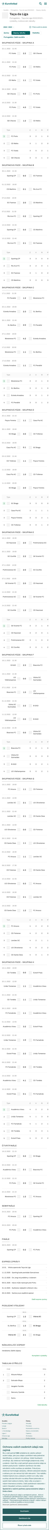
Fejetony (28, 1433)
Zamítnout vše (24, 1518)
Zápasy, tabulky (41, 10)
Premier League (7, 1423)
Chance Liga (6, 1436)
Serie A (4, 1428)
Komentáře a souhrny (32, 1428)
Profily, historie (30, 1438)
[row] (24, 52)
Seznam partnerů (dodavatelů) (15, 1505)
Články (28, 1421)
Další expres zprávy (39, 1299)
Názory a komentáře (32, 1431)
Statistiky (36, 33)
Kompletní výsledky (39, 1356)
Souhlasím (24, 1511)
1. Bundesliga (6, 1431)
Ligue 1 (4, 1433)
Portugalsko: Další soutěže (16, 37)
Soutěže (5, 10)
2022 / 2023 (8, 27)
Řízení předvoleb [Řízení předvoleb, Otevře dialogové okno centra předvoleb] (24, 1525)
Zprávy (6, 33)
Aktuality (28, 1423)
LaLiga (4, 1426)
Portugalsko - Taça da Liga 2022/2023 (22, 10)
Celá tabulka (42, 1405)
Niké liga (4, 1438)
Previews (29, 1426)
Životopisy (29, 1436)
